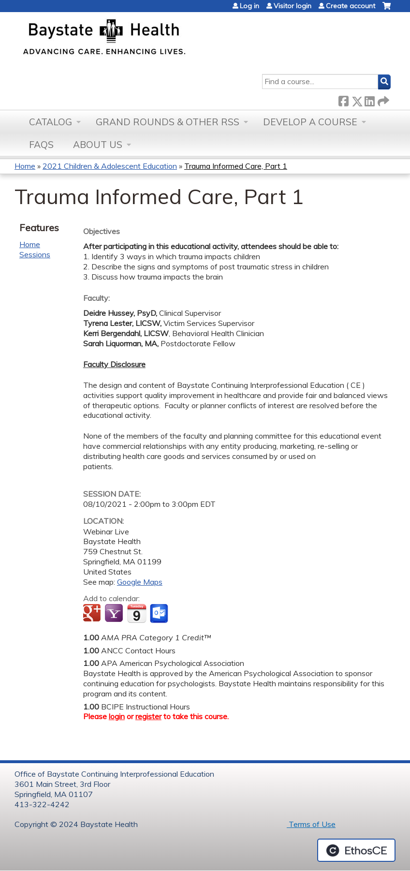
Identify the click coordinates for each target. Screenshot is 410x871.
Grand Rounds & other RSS (167, 122)
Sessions (34, 254)
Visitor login (292, 5)
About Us (97, 144)
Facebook (343, 99)
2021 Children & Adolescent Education (110, 166)
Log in (249, 5)
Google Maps (139, 582)
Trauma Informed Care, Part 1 (235, 166)
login (117, 716)
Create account (350, 5)
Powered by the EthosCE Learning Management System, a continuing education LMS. (356, 850)
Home (25, 166)
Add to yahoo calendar (115, 613)
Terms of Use (311, 824)
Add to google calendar (93, 613)
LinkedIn (369, 99)
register (148, 716)
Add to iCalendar (136, 613)
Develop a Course (310, 122)
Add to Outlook (160, 613)
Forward (382, 99)
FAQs (41, 144)
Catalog (50, 122)
